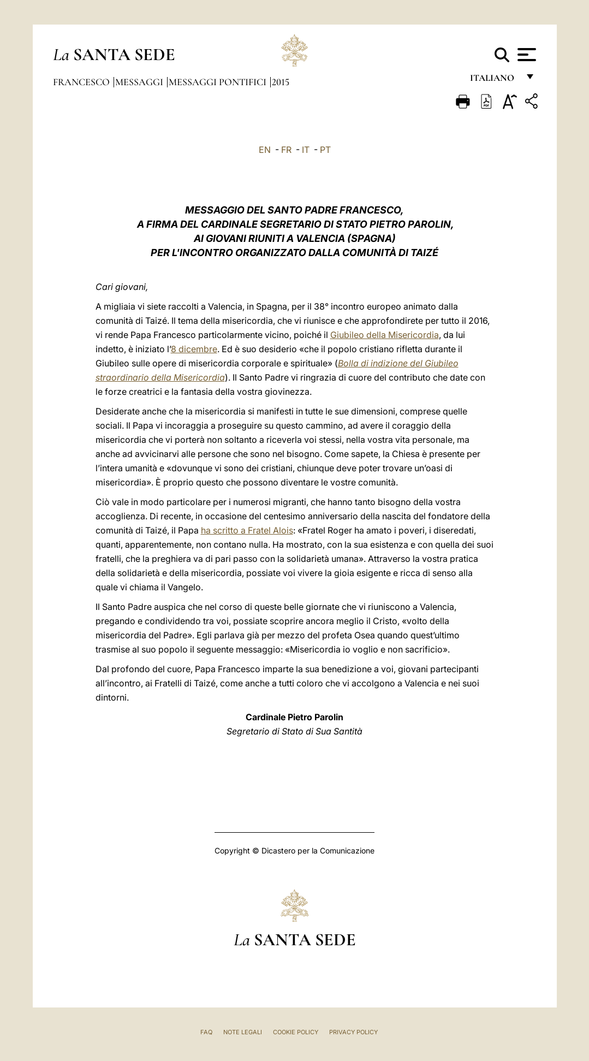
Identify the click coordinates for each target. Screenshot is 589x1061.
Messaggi (140, 82)
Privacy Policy (353, 1032)
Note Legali (242, 1032)
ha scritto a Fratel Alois (247, 530)
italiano (494, 80)
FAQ (206, 1032)
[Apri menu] (525, 54)
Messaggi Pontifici (219, 82)
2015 (280, 82)
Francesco (82, 82)
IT (306, 149)
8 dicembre (194, 348)
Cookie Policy (295, 1032)
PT (325, 149)
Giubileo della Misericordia (384, 334)
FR (286, 149)
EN (265, 149)
